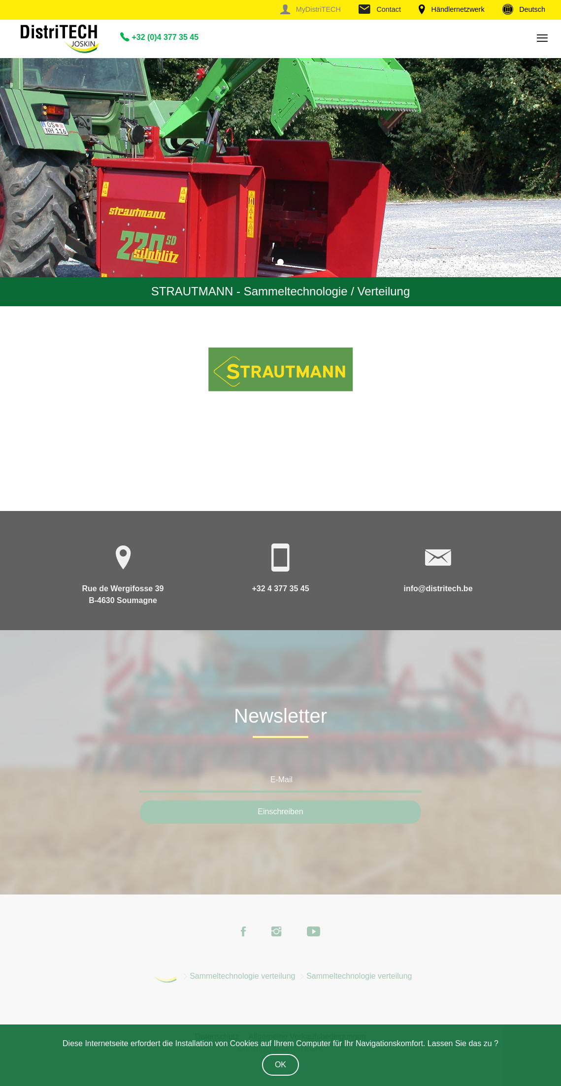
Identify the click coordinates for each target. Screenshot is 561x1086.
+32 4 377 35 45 (280, 588)
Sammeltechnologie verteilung (242, 976)
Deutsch (523, 9)
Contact (380, 9)
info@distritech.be (437, 588)
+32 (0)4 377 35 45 (159, 37)
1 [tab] (281, 262)
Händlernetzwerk (451, 9)
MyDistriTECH (310, 9)
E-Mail (281, 779)
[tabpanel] (280, 182)
